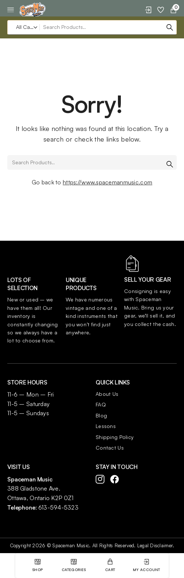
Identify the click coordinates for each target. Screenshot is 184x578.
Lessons (106, 426)
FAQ (101, 404)
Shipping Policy (115, 437)
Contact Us (110, 447)
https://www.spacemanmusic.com (107, 182)
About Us (107, 394)
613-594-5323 (58, 507)
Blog (101, 415)
